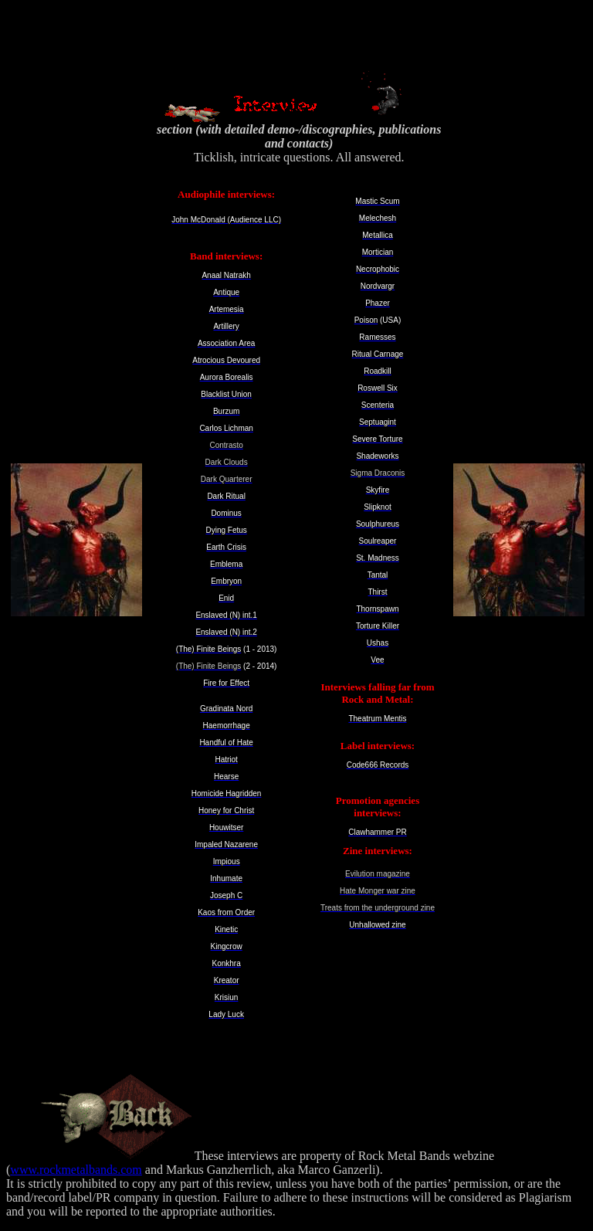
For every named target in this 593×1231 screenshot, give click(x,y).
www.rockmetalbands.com (75, 1169)
